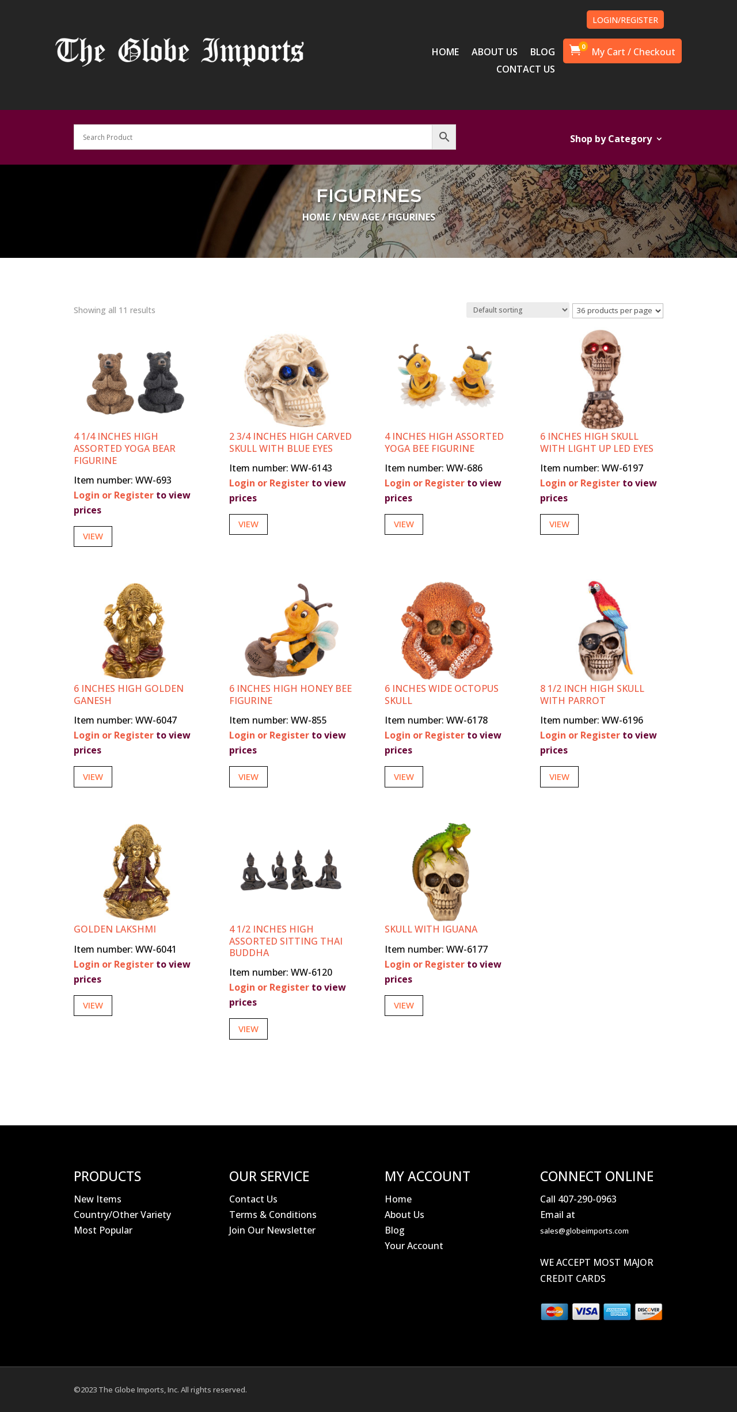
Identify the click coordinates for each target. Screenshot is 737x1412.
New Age (359, 217)
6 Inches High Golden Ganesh (129, 694)
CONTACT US (525, 70)
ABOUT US (495, 53)
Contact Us (253, 1199)
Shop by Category (611, 140)
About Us (404, 1214)
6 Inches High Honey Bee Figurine (290, 694)
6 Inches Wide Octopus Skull (442, 694)
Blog (395, 1230)
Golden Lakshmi (115, 929)
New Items (97, 1199)
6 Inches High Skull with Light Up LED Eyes (597, 442)
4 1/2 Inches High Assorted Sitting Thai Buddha (286, 941)
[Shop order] (517, 310)
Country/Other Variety (122, 1214)
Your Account (414, 1245)
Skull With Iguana (431, 929)
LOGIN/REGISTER (625, 19)
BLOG (542, 53)
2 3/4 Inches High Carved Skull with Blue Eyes (290, 442)
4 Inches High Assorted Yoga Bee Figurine (444, 442)
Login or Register (114, 495)
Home (316, 217)
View (93, 536)
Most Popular (103, 1230)
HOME (445, 53)
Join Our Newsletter (272, 1230)
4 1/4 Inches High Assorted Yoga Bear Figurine (125, 448)
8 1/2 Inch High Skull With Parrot (592, 694)
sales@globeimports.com (584, 1230)
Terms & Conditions (273, 1214)
